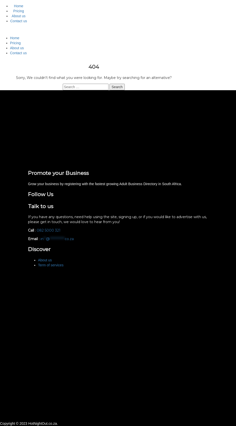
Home (18, 6)
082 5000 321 (49, 230)
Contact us (18, 21)
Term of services (51, 265)
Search (117, 87)
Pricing (18, 11)
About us (19, 16)
